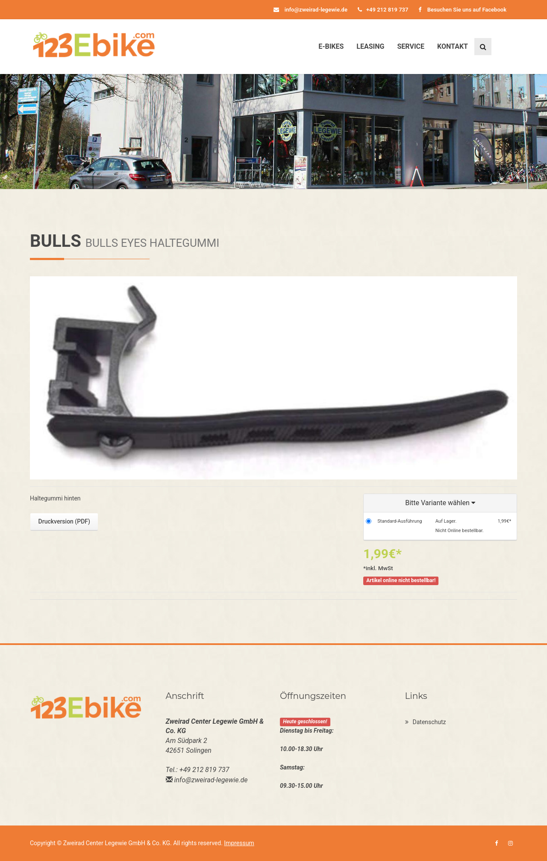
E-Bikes (331, 46)
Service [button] (410, 46)
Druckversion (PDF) (64, 521)
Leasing (370, 46)
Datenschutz (425, 722)
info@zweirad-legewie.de (310, 9)
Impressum (239, 843)
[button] (440, 503)
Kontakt (452, 46)
